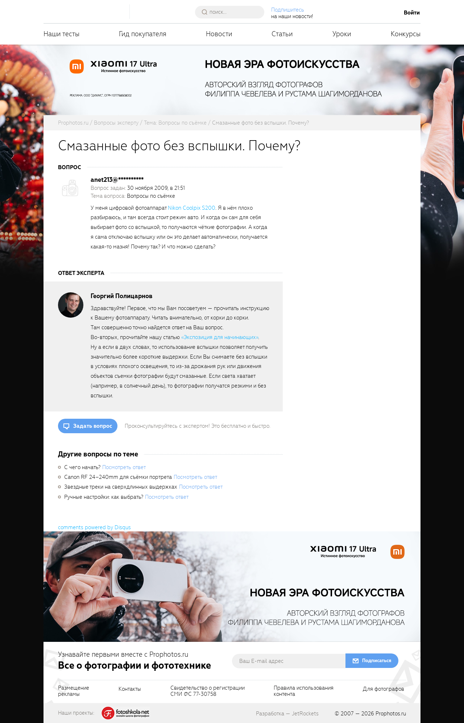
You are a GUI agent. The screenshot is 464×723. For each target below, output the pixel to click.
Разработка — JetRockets (287, 713)
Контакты (130, 689)
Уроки (341, 33)
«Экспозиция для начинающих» (219, 337)
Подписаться (376, 660)
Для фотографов (383, 689)
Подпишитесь (288, 9)
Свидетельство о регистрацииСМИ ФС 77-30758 (207, 691)
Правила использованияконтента (304, 691)
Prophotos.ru (391, 713)
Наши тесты (61, 33)
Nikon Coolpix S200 (191, 208)
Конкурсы (405, 33)
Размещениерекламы (73, 691)
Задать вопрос (92, 426)
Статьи (282, 33)
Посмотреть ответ (124, 467)
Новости (219, 33)
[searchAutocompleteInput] (233, 12)
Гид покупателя (142, 33)
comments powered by (94, 527)
